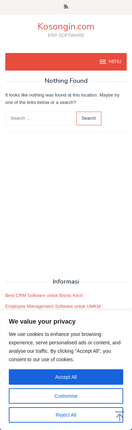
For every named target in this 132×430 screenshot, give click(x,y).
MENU (110, 62)
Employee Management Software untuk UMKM (53, 306)
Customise (65, 396)
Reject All (66, 415)
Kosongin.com (66, 26)
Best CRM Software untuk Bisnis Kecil (44, 295)
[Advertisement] (66, 205)
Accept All (66, 377)
